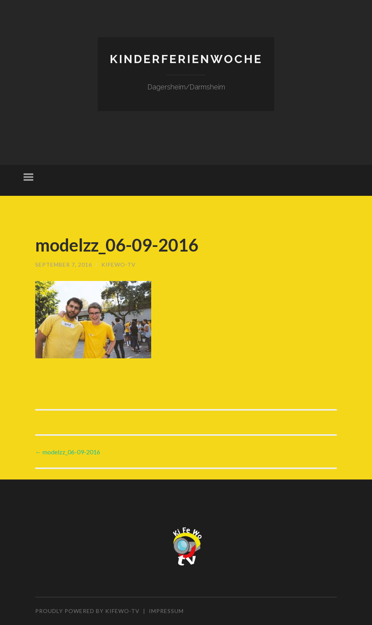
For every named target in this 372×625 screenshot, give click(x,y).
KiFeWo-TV (118, 264)
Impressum (166, 611)
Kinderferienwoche (186, 59)
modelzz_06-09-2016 (67, 451)
